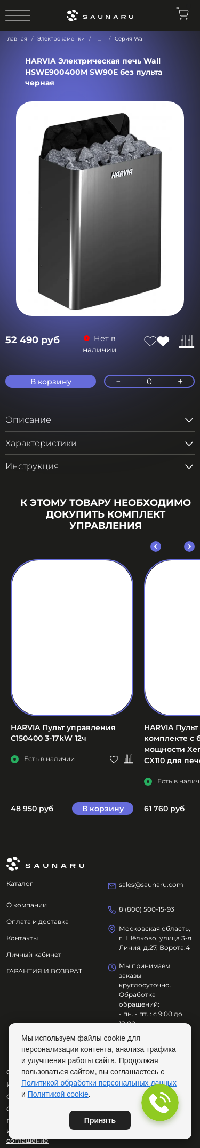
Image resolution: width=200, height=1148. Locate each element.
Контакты (22, 938)
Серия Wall (130, 38)
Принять (100, 1120)
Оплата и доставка (37, 921)
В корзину (103, 808)
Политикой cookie (58, 1094)
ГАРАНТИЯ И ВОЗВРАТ (44, 971)
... (99, 39)
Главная (16, 38)
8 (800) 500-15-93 (146, 909)
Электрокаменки (61, 38)
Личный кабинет (33, 955)
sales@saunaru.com (151, 885)
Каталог (19, 884)
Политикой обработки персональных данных (99, 1083)
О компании (26, 905)
